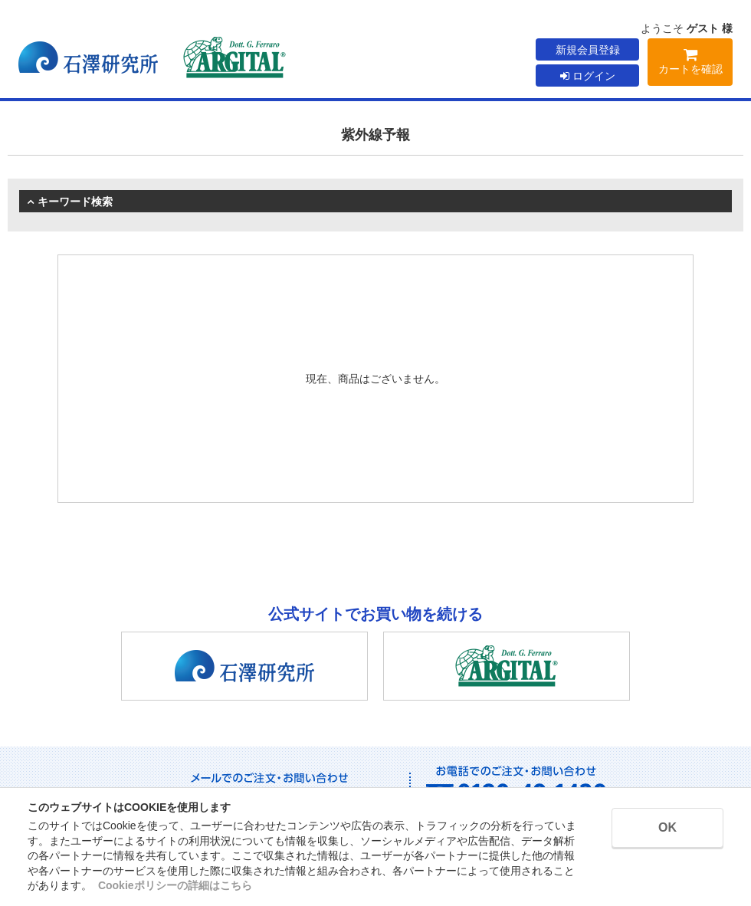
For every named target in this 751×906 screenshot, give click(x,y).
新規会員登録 (588, 50)
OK (667, 827)
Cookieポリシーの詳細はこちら (175, 885)
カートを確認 (690, 64)
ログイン (587, 76)
